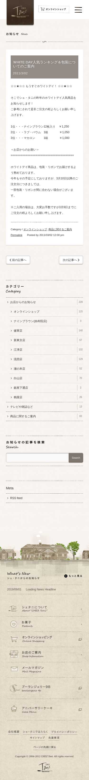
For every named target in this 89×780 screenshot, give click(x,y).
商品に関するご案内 (60, 229)
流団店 (48, 359)
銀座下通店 (48, 388)
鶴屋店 (48, 397)
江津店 (48, 350)
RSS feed (16, 498)
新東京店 (48, 340)
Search (76, 457)
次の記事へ (70, 260)
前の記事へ (19, 260)
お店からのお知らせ (46, 302)
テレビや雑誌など (46, 407)
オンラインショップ (35, 229)
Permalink (16, 235)
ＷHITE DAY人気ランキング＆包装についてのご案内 (44, 64)
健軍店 (48, 331)
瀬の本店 (48, 369)
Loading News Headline (31, 589)
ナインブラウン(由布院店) (48, 321)
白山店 (48, 378)
